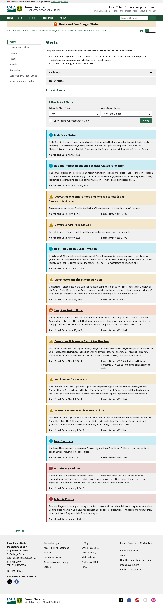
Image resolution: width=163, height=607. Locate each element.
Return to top (19, 530)
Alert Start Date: (110, 108)
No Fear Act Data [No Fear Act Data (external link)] (90, 562)
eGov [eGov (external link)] (122, 555)
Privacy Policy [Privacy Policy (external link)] (89, 552)
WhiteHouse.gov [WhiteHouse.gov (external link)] (90, 547)
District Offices (15, 571)
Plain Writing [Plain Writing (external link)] (88, 557)
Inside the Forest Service (125, 11)
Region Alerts (56, 80)
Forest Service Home (102, 11)
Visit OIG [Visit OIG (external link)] (48, 552)
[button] (141, 30)
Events (13, 53)
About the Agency (148, 11)
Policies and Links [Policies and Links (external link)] (129, 550)
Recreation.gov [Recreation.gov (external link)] (51, 543)
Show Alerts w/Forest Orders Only (71, 120)
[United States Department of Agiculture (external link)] (12, 9)
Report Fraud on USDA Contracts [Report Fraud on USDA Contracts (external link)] (137, 543)
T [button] (147, 30)
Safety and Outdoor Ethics (23, 75)
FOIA (84, 566)
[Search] (152, 18)
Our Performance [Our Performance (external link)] (53, 557)
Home (10, 17)
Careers (47, 566)
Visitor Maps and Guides (22, 81)
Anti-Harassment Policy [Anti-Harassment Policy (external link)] (56, 562)
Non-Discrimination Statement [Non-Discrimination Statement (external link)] (136, 560)
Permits (14, 64)
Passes (13, 58)
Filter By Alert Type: (60, 108)
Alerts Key (54, 72)
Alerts (13, 41)
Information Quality (130, 569)
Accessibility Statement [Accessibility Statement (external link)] (56, 547)
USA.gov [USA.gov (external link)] (86, 543)
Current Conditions (19, 47)
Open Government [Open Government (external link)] (129, 564)
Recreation (15, 70)
